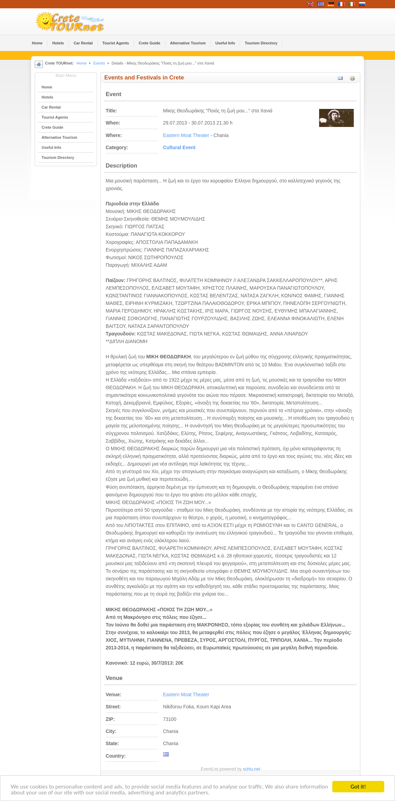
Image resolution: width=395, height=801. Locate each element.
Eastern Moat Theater (186, 135)
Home (82, 63)
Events (99, 63)
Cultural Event (179, 147)
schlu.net (251, 769)
